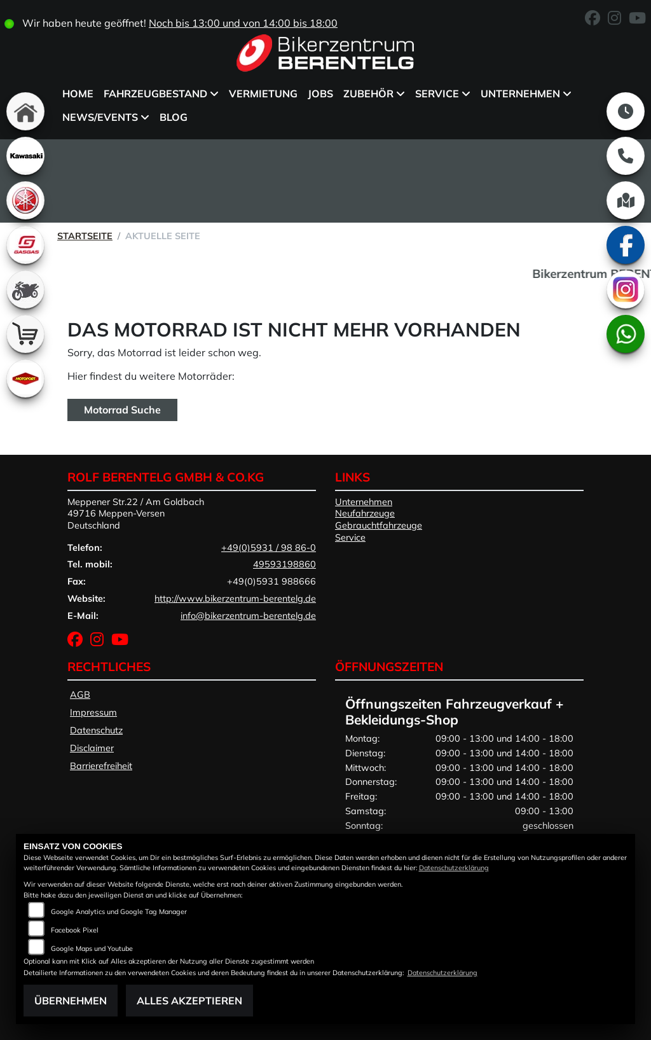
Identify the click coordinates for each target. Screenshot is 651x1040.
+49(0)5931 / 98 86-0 (268, 547)
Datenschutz (96, 730)
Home (77, 93)
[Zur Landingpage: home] (25, 111)
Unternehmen (520, 93)
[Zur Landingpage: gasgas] (25, 245)
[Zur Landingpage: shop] (25, 334)
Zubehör (368, 93)
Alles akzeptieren (189, 1000)
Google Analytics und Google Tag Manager (119, 911)
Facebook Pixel (75, 930)
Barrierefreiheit (101, 766)
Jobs (320, 93)
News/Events (100, 117)
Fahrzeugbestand (155, 93)
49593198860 (284, 564)
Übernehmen (70, 1000)
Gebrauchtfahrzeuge (378, 525)
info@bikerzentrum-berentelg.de (248, 615)
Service (437, 93)
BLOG (174, 117)
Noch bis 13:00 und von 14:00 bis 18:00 (243, 23)
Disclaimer (92, 748)
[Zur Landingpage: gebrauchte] (25, 289)
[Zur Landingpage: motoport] (25, 378)
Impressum (93, 712)
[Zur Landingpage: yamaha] (25, 200)
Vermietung (263, 93)
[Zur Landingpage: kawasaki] (25, 156)
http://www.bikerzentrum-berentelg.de (235, 598)
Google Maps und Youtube (92, 948)
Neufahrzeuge (365, 513)
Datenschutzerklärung (454, 867)
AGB (80, 694)
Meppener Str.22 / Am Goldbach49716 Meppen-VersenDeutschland (135, 513)
